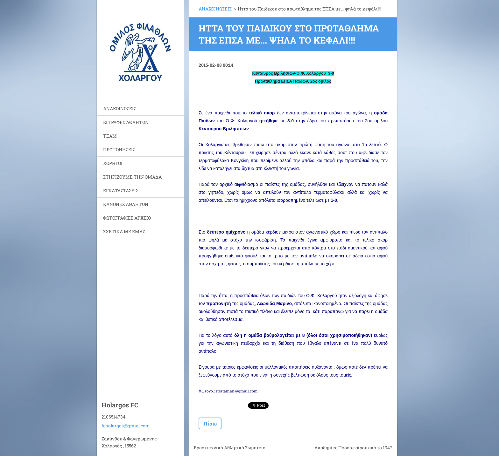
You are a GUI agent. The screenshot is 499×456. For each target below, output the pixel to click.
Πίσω (210, 423)
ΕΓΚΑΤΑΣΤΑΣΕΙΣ (120, 190)
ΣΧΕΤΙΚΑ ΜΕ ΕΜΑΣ (124, 231)
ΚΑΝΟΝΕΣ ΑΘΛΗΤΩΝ (125, 204)
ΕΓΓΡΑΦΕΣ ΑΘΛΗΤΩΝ (126, 122)
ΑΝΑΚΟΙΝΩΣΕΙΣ (119, 108)
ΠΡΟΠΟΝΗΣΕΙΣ (119, 149)
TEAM (110, 136)
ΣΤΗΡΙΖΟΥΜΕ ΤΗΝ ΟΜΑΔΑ (132, 177)
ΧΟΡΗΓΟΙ (113, 163)
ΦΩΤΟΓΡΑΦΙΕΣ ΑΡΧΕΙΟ (127, 218)
